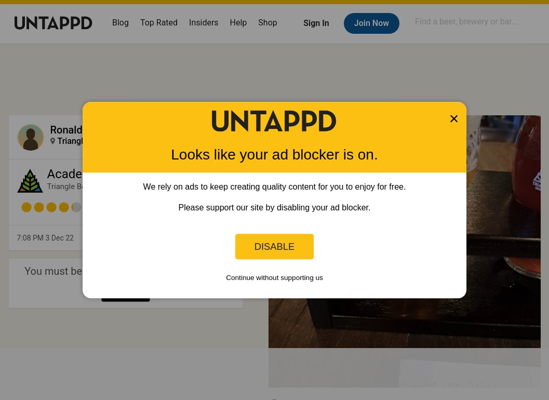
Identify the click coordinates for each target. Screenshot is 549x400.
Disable (275, 246)
